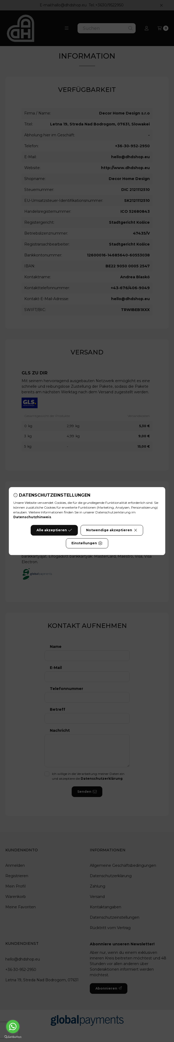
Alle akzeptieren (54, 530)
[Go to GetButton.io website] (12, 1036)
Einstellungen (86, 543)
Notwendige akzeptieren (111, 530)
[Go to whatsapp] (12, 1026)
